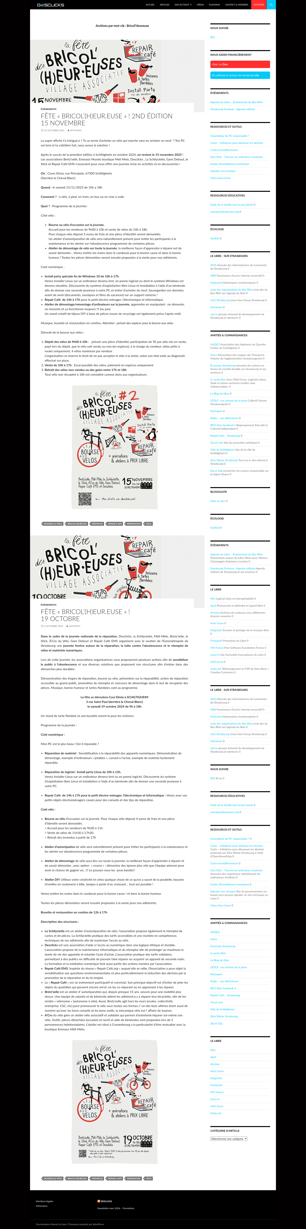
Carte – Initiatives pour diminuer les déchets (236, 142)
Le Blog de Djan (219, 393)
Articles (164, 4)
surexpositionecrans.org (224, 211)
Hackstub (216, 282)
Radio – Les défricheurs (224, 418)
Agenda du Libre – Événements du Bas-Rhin (236, 102)
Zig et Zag (216, 470)
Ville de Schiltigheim (222, 449)
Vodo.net (215, 668)
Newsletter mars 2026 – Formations (115, 1208)
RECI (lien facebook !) (223, 425)
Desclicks (106, 1201)
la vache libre (218, 379)
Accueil (150, 4)
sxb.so (214, 314)
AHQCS (215, 344)
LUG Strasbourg (219, 300)
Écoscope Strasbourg (222, 365)
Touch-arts (216, 442)
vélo (148, 523)
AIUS (213, 265)
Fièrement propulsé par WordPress (86, 1224)
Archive (215, 612)
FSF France (216, 647)
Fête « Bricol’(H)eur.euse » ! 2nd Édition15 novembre (107, 119)
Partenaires (41, 1205)
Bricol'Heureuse (77, 523)
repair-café (115, 523)
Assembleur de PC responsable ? (229, 135)
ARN (213, 275)
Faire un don (217, 501)
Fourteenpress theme (47, 1224)
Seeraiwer (216, 307)
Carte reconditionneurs (224, 149)
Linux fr (214, 654)
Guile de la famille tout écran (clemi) (231, 204)
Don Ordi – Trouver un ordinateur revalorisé (236, 156)
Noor (64, 1224)
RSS (212, 37)
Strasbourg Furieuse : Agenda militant (232, 109)
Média (200, 4)
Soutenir (259, 4)
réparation (133, 523)
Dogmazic (216, 630)
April (213, 605)
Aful (212, 598)
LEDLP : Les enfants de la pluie (228, 400)
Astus (213, 355)
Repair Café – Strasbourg (225, 435)
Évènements (48, 109)
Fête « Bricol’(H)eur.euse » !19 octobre (85, 615)
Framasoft (216, 640)
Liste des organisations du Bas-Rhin (231, 289)
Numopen (216, 411)
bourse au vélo (53, 523)
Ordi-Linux (216, 661)
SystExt (214, 238)
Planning (214, 4)
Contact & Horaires (236, 4)
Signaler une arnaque (222, 171)
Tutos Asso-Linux (220, 178)
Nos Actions (182, 4)
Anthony (76, 130)
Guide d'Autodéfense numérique (229, 163)
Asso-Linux (217, 623)
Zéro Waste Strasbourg (224, 460)
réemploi (97, 523)
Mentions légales (44, 1201)
